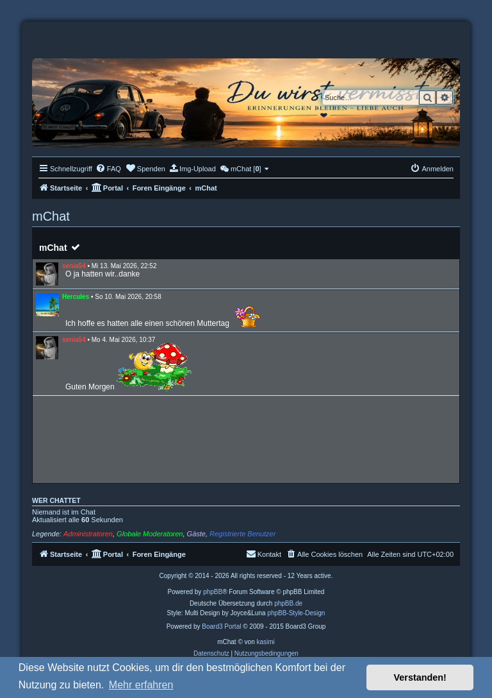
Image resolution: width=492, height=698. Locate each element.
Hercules (75, 296)
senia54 (74, 265)
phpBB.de (288, 603)
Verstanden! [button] (420, 677)
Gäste (196, 534)
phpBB (212, 591)
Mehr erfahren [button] (141, 684)
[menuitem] (108, 168)
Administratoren (88, 534)
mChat (53, 248)
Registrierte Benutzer (242, 534)
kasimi (265, 641)
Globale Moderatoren (150, 534)
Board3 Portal (221, 626)
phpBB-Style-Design (296, 613)
